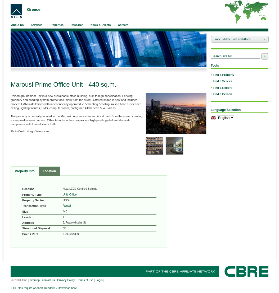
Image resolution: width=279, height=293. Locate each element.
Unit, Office (70, 194)
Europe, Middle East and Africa (237, 40)
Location (49, 171)
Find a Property (223, 74)
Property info (25, 171)
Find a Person (222, 94)
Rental (67, 205)
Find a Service (223, 81)
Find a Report (222, 87)
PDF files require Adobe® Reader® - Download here (44, 288)
